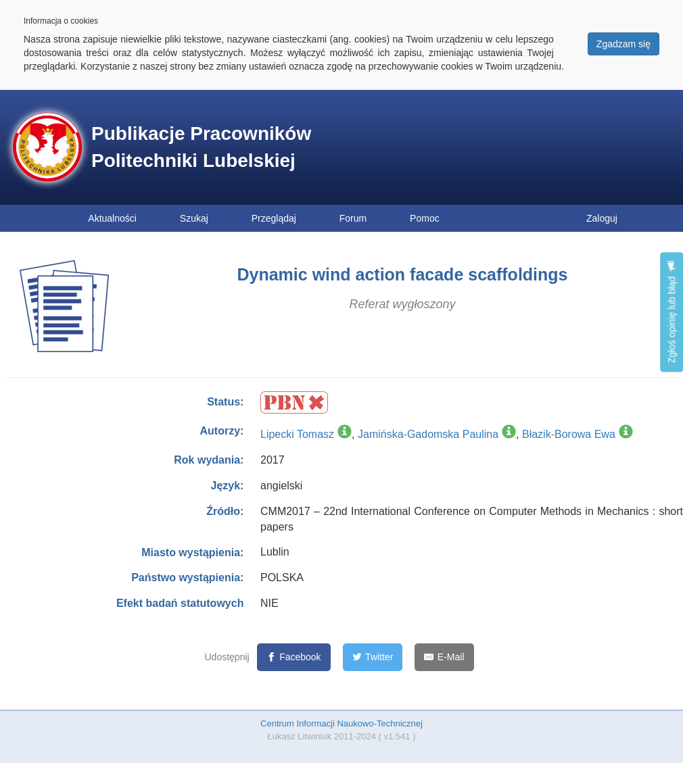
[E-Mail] (444, 657)
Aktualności (112, 218)
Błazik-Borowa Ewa (568, 434)
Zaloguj (601, 218)
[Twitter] (373, 657)
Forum (353, 218)
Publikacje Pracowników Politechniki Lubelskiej (201, 147)
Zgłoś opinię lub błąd (671, 312)
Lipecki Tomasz (297, 434)
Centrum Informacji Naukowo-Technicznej (341, 723)
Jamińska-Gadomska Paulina (428, 434)
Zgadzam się (623, 44)
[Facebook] (294, 657)
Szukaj (194, 218)
